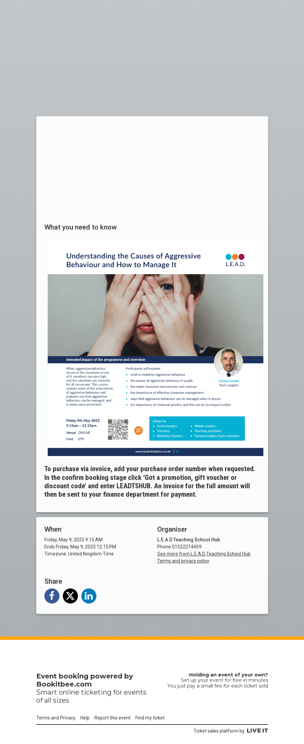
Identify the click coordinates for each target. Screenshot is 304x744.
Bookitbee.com (64, 684)
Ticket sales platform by (230, 731)
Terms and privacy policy (183, 561)
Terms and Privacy (56, 717)
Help (85, 717)
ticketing (96, 692)
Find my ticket (150, 717)
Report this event (112, 717)
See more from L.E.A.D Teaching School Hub (204, 553)
